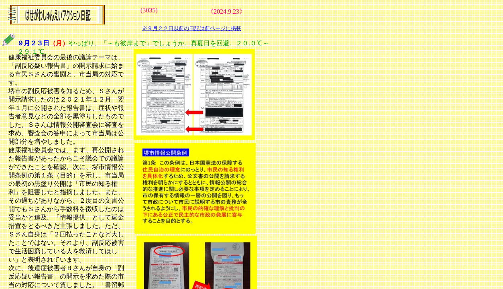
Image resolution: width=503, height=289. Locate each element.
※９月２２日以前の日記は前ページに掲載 (191, 28)
